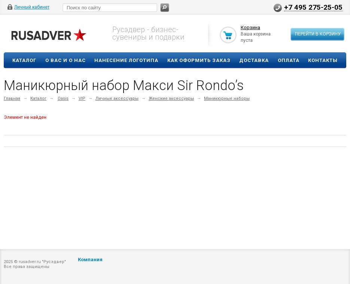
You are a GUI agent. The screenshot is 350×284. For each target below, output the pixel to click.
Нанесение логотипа (126, 60)
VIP (82, 98)
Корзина (250, 27)
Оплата (288, 60)
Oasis (63, 98)
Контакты (323, 60)
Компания (90, 259)
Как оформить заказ (199, 60)
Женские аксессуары (171, 98)
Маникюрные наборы (227, 98)
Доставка (254, 60)
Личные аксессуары (117, 98)
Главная (12, 98)
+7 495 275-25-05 (313, 7)
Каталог (24, 60)
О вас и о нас (65, 60)
